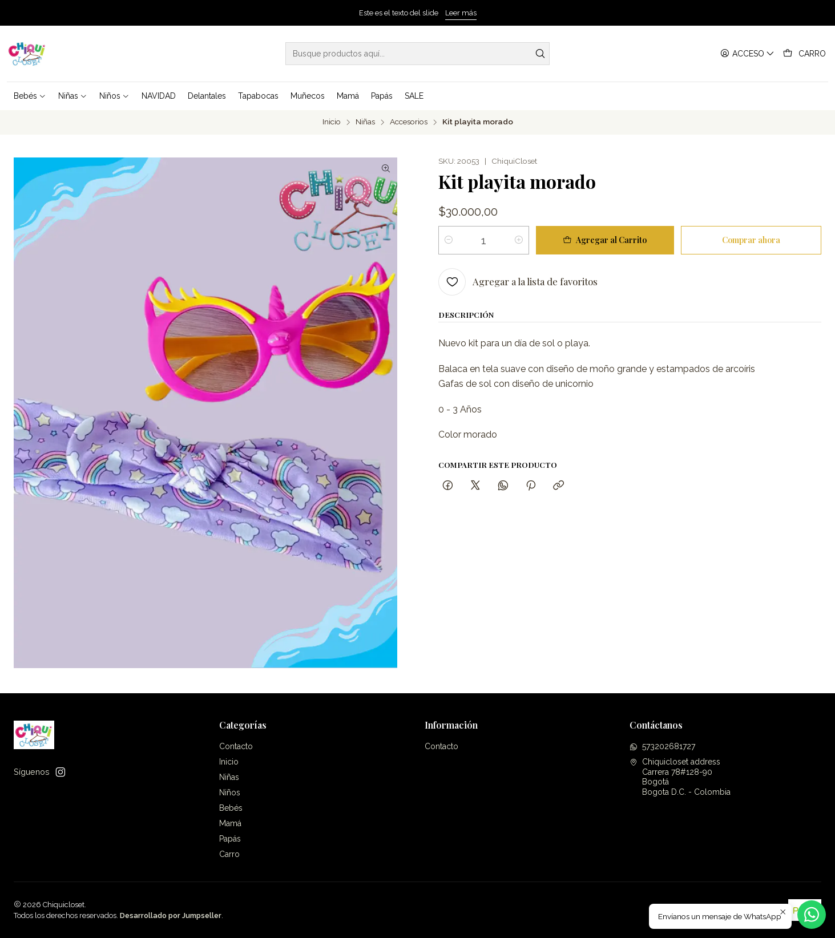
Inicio (331, 122)
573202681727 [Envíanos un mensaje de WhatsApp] (662, 746)
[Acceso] (747, 54)
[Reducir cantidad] (448, 240)
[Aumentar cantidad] (519, 240)
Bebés (231, 807)
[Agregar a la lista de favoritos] (518, 282)
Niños (229, 792)
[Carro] (804, 54)
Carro (229, 854)
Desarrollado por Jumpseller (170, 915)
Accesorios (408, 122)
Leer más (461, 13)
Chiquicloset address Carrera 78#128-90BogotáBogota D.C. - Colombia (680, 777)
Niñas (365, 122)
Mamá (230, 823)
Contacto (236, 746)
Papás (230, 838)
